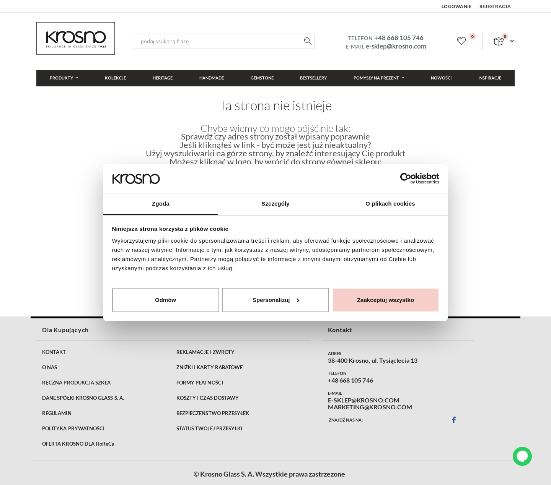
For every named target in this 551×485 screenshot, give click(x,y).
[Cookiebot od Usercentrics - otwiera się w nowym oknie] (405, 178)
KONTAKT (54, 352)
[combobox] (224, 41)
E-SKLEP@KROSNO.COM (363, 400)
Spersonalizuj (276, 300)
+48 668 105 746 (399, 38)
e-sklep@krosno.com (396, 46)
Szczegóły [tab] (275, 203)
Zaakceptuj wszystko (385, 300)
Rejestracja (495, 6)
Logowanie (457, 6)
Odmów (165, 300)
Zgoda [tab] (161, 203)
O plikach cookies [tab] (390, 203)
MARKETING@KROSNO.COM (370, 407)
